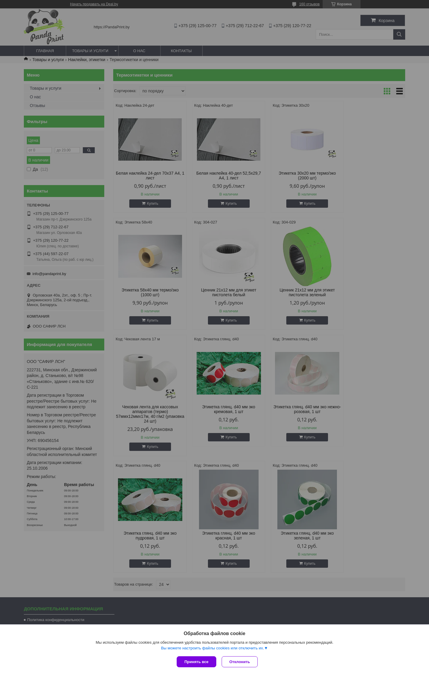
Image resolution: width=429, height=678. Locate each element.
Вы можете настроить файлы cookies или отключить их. (212, 648)
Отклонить (240, 662)
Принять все (196, 662)
